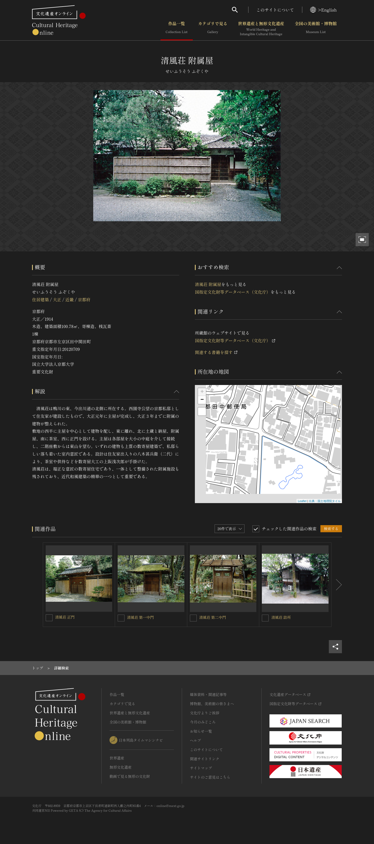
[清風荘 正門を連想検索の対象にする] (49, 617)
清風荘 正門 (65, 617)
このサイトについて (275, 10)
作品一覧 (177, 28)
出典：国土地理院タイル (325, 501)
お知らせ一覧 (201, 731)
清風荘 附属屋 (208, 284)
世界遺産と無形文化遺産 (261, 28)
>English (323, 10)
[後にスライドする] (336, 584)
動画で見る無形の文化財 (130, 776)
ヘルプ (195, 740)
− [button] (202, 400)
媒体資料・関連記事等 (208, 694)
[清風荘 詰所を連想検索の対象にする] (265, 618)
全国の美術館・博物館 (316, 28)
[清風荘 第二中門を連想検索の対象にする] (193, 618)
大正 (57, 299)
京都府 (84, 299)
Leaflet (302, 501)
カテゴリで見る (212, 28)
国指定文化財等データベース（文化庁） (233, 292)
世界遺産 (117, 758)
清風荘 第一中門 (140, 617)
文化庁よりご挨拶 (204, 712)
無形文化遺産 (121, 767)
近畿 (69, 299)
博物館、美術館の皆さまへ (212, 703)
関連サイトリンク (204, 758)
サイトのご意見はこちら (210, 777)
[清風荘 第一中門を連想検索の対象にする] (121, 618)
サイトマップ (201, 768)
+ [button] (202, 392)
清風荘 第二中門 (212, 617)
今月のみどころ (203, 722)
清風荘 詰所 (281, 617)
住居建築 (40, 299)
